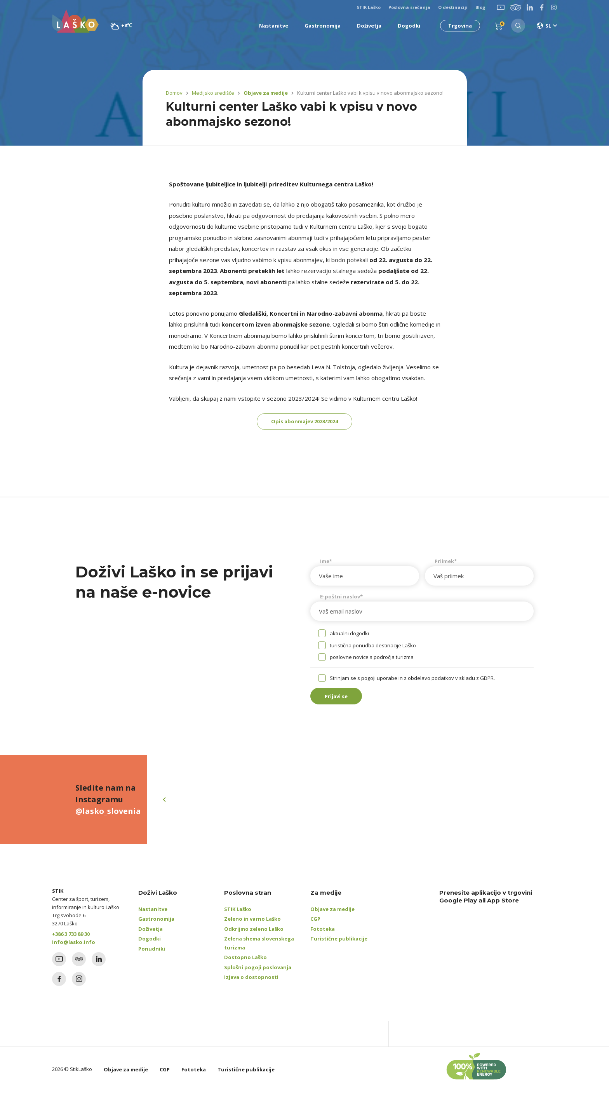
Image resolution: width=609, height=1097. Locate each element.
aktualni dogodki (349, 636)
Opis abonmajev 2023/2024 (304, 422)
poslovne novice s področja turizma (372, 660)
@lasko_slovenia (108, 817)
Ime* (326, 564)
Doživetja (150, 934)
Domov (174, 92)
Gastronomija (156, 924)
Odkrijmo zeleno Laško (254, 934)
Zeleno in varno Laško (252, 924)
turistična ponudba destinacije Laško (373, 648)
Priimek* (446, 564)
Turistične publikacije (338, 944)
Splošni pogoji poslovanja (257, 972)
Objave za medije (264, 92)
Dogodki (149, 944)
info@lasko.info (73, 947)
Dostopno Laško (245, 963)
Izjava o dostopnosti (251, 982)
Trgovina (458, 25)
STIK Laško (237, 914)
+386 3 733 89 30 (71, 939)
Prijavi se (341, 700)
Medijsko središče (213, 92)
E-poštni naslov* (341, 599)
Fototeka (322, 934)
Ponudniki (151, 954)
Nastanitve (152, 914)
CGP (315, 924)
